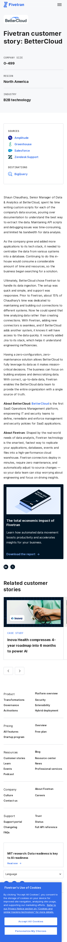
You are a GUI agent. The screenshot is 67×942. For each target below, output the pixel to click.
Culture (8, 795)
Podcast (9, 774)
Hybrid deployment (46, 710)
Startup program (14, 736)
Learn (7, 763)
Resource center (45, 758)
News (38, 763)
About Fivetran (44, 788)
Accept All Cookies (30, 921)
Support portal (13, 821)
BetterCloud (40, 403)
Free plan (41, 731)
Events (8, 768)
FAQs (7, 832)
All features (11, 731)
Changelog (10, 827)
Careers (40, 795)
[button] (59, 5)
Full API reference (46, 827)
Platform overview (46, 693)
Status (39, 821)
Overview (41, 725)
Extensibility (42, 705)
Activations (11, 710)
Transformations (14, 699)
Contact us (11, 800)
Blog (37, 751)
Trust (38, 815)
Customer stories (14, 758)
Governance (11, 705)
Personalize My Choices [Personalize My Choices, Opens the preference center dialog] (30, 931)
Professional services (48, 768)
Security (40, 699)
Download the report (20, 554)
